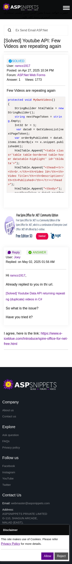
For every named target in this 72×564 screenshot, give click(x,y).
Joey (17, 257)
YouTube (8, 478)
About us (8, 410)
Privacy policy (11, 447)
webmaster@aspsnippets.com (30, 503)
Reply (13, 252)
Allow (47, 556)
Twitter (6, 484)
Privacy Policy (10, 543)
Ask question (10, 435)
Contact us (9, 416)
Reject (61, 556)
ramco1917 (22, 65)
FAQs (6, 441)
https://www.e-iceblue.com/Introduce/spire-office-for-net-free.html (36, 338)
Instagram (8, 472)
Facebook (8, 466)
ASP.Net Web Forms (31, 75)
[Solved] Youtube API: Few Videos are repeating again (32, 43)
